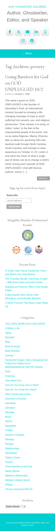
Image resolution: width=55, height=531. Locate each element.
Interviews (10, 403)
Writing (8, 484)
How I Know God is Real (18, 394)
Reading (9, 439)
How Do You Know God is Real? (22, 385)
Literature (10, 407)
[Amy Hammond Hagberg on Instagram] (23, 41)
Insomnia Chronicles (15, 398)
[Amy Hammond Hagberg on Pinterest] (32, 41)
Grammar (10, 376)
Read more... (43, 178)
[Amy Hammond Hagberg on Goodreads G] (45, 32)
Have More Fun (13, 380)
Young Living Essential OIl (18, 489)
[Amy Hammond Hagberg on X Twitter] (19, 32)
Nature (8, 421)
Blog (7, 342)
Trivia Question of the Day (18, 466)
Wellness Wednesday (16, 475)
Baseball (9, 337)
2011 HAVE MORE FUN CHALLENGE (25, 324)
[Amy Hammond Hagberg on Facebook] (10, 32)
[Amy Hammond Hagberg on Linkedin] (36, 32)
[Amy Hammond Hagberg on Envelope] (28, 32)
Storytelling (11, 453)
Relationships (12, 448)
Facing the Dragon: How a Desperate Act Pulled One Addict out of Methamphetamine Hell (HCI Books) (26, 363)
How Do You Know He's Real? (21, 389)
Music (8, 417)
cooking (9, 355)
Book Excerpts (12, 346)
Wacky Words (12, 471)
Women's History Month (17, 480)
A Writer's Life (12, 328)
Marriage (9, 412)
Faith (7, 371)
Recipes (9, 444)
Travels (9, 462)
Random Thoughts (14, 435)
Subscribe (12, 195)
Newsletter (10, 426)
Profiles (9, 430)
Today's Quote (12, 457)
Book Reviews (12, 351)
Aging (8, 333)
